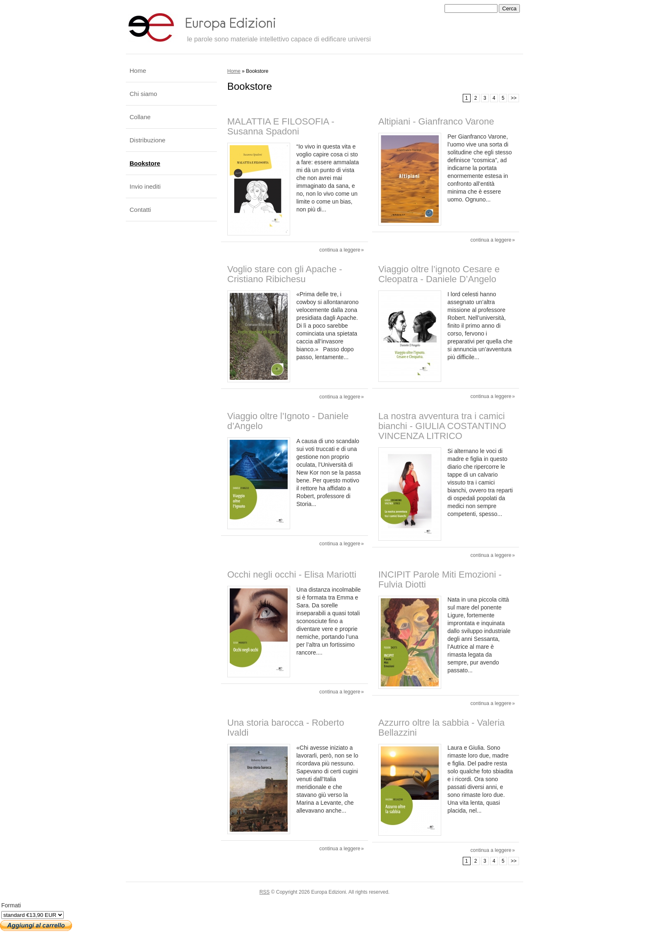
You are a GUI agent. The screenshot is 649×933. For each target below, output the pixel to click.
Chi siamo (143, 93)
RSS (265, 892)
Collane (140, 116)
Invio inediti (145, 186)
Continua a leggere (340, 250)
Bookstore (145, 163)
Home (233, 71)
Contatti (140, 209)
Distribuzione (148, 140)
